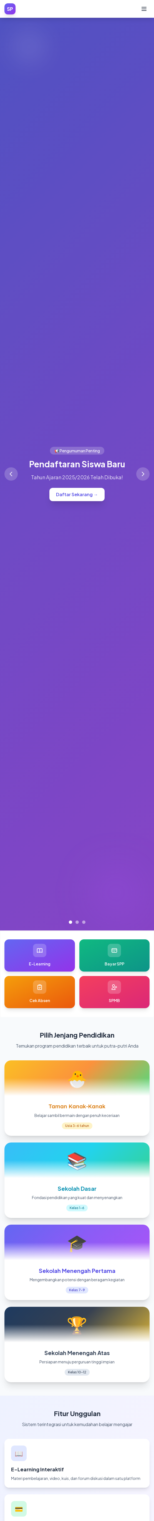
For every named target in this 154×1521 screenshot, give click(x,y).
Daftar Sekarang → (77, 494)
